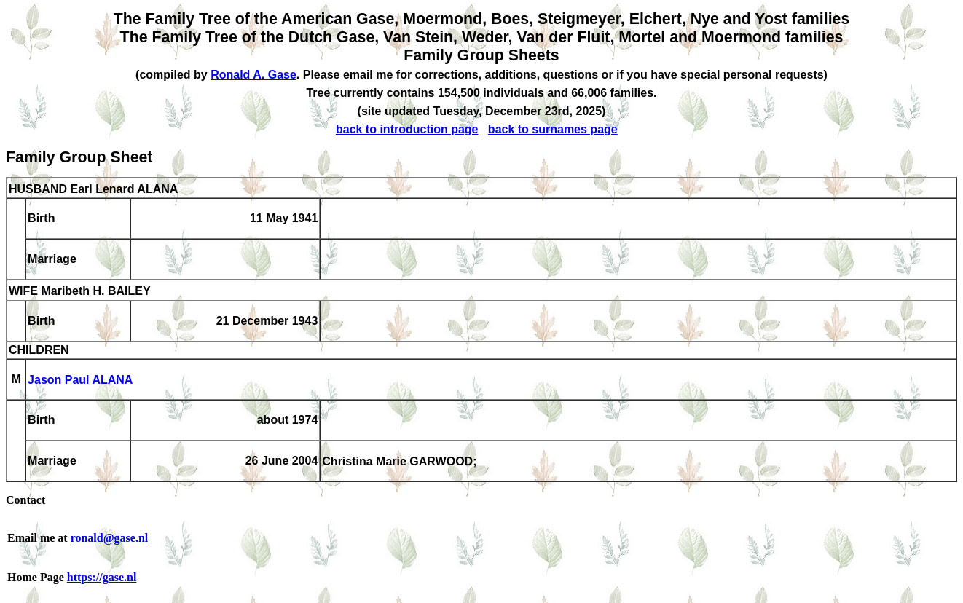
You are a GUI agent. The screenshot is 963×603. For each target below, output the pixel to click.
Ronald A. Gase (253, 74)
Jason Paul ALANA (80, 380)
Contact (25, 500)
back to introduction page (407, 129)
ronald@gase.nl (110, 538)
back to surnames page (553, 129)
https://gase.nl (102, 577)
